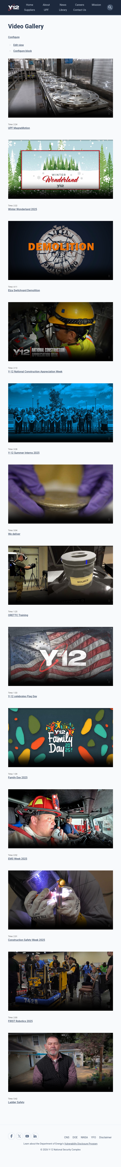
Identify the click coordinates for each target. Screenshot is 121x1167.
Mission (96, 4)
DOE (75, 1137)
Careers (79, 4)
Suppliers (29, 9)
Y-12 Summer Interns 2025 (24, 452)
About (46, 4)
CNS (66, 1137)
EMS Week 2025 (17, 858)
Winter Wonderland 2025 (22, 209)
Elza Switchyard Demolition (24, 290)
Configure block (22, 50)
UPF (46, 9)
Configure (14, 37)
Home (29, 4)
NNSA (84, 1137)
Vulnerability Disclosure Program (80, 1143)
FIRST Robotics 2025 (20, 1021)
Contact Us (79, 9)
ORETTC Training (18, 615)
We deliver (14, 534)
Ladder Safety (16, 1102)
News (63, 4)
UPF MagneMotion (19, 128)
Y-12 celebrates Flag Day (22, 696)
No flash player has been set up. (60, 88)
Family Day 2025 (18, 777)
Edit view (18, 45)
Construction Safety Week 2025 (26, 939)
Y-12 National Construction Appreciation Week (35, 371)
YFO (93, 1137)
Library (63, 9)
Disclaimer (105, 1137)
